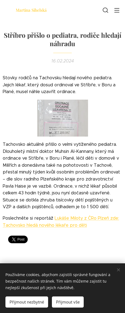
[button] (105, 10)
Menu (116, 10)
